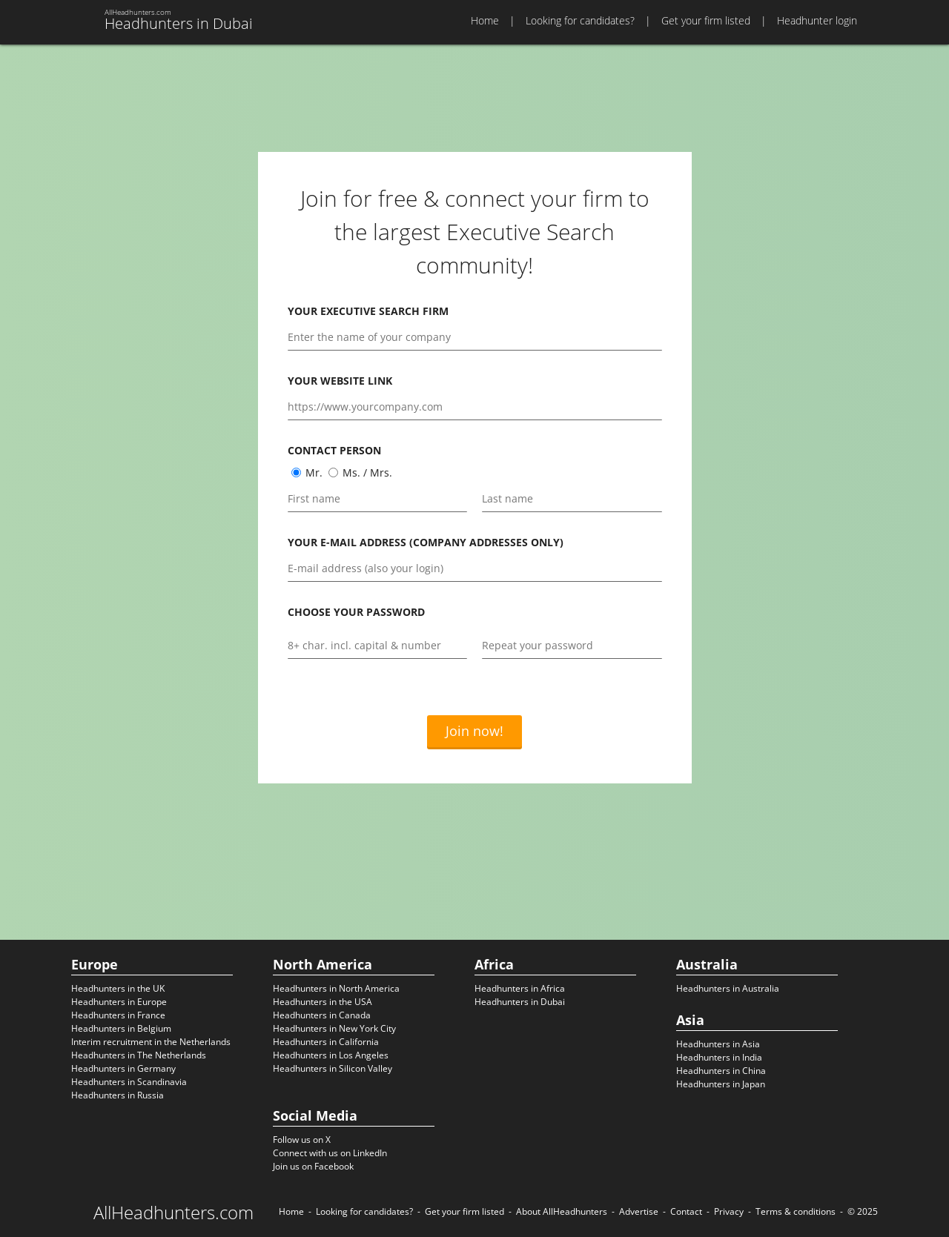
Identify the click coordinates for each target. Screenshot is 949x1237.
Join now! (474, 731)
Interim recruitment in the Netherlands (151, 1041)
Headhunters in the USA (322, 1001)
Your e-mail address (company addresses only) (425, 542)
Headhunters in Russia (117, 1095)
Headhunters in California (326, 1041)
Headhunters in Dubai (519, 1001)
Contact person (334, 450)
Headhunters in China (721, 1070)
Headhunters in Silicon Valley (332, 1068)
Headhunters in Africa (519, 988)
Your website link (340, 381)
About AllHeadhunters (561, 1211)
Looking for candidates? (580, 20)
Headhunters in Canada (322, 1015)
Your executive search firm (368, 311)
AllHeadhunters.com (173, 1212)
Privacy (729, 1211)
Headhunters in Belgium (121, 1028)
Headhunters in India (719, 1057)
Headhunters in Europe (119, 1001)
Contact (686, 1211)
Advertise (638, 1211)
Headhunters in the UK (118, 988)
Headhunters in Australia (727, 988)
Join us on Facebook (313, 1166)
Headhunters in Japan (720, 1084)
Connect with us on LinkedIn (330, 1153)
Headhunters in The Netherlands (138, 1055)
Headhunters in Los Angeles (330, 1055)
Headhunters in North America (336, 988)
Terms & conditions (795, 1211)
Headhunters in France (118, 1015)
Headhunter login (817, 20)
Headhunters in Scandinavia (129, 1081)
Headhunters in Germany (123, 1068)
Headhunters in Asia (718, 1044)
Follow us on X (302, 1139)
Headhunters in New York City (334, 1028)
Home (485, 20)
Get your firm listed (705, 20)
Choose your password (356, 612)
